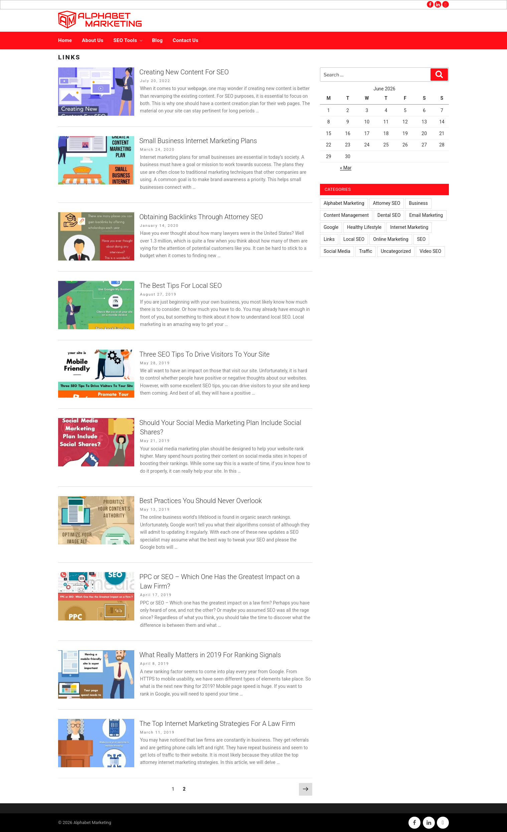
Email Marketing (426, 215)
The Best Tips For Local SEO (180, 286)
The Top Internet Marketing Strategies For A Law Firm (217, 724)
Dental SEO (388, 215)
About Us (92, 40)
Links (329, 239)
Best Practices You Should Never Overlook (200, 501)
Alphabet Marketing (344, 203)
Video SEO (430, 251)
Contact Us (185, 40)
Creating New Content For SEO (184, 72)
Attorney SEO (386, 203)
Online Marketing (390, 239)
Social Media (337, 251)
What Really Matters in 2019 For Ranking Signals (210, 655)
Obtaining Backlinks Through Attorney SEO (201, 217)
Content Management (346, 215)
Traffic (365, 251)
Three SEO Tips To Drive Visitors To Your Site (204, 354)
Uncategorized (396, 251)
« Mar (346, 167)
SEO (421, 239)
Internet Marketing (409, 227)
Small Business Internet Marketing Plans (198, 141)
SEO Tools (129, 40)
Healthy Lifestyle (364, 227)
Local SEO (353, 239)
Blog (157, 40)
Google (331, 227)
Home (65, 40)
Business (418, 203)
